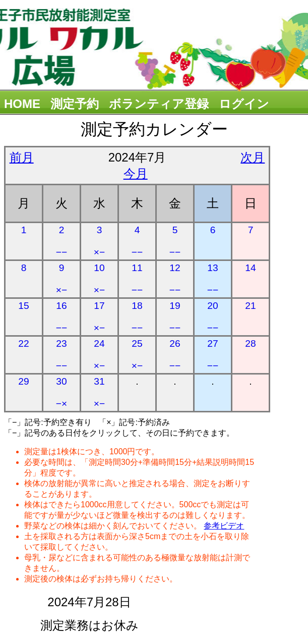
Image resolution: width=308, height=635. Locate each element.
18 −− (137, 316)
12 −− (174, 278)
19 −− (174, 316)
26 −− (174, 354)
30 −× (61, 392)
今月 (136, 173)
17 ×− (99, 316)
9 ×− (61, 278)
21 (250, 305)
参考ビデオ (224, 525)
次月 (252, 157)
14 (250, 267)
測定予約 (74, 104)
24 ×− (99, 354)
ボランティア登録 (159, 104)
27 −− (212, 354)
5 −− (174, 241)
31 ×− (99, 392)
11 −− (137, 278)
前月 (22, 157)
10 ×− (99, 278)
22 (23, 343)
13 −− (212, 278)
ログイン (244, 104)
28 (250, 343)
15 (23, 305)
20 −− (212, 316)
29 (23, 381)
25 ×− (137, 354)
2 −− (61, 241)
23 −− (61, 354)
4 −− (137, 241)
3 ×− (99, 241)
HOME (22, 104)
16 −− (61, 316)
